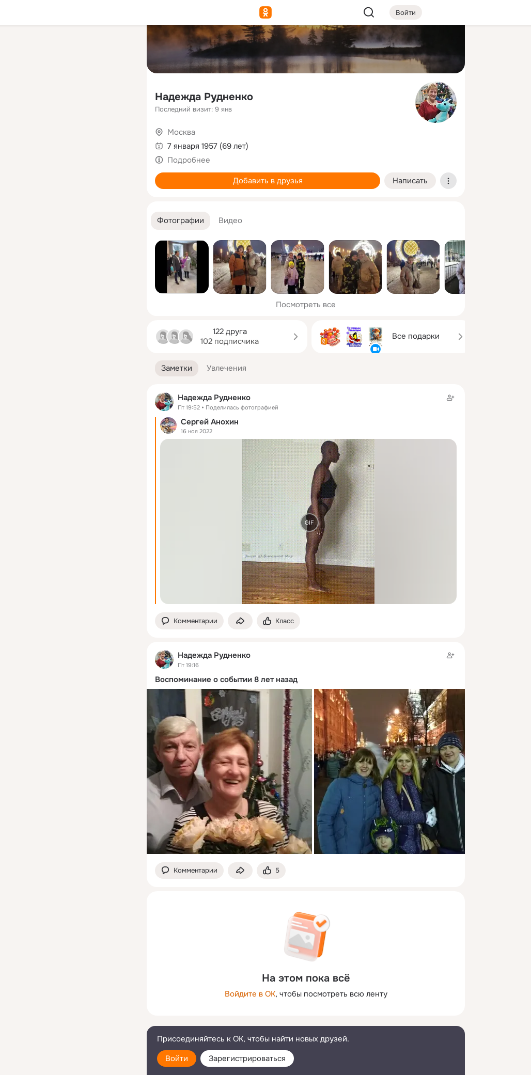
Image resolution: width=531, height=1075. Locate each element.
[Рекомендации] (70, 186)
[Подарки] (25, 140)
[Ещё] (70, 995)
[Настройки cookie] (70, 1061)
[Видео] (115, 95)
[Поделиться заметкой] (240, 620)
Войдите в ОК (250, 994)
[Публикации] (25, 95)
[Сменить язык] (70, 1017)
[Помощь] (25, 186)
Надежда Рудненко (204, 96)
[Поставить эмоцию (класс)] (278, 620)
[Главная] (25, 49)
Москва (181, 132)
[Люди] (70, 95)
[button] (180, 221)
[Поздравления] (70, 140)
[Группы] (115, 49)
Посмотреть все (306, 304)
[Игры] (115, 140)
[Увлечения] (70, 49)
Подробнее (188, 160)
